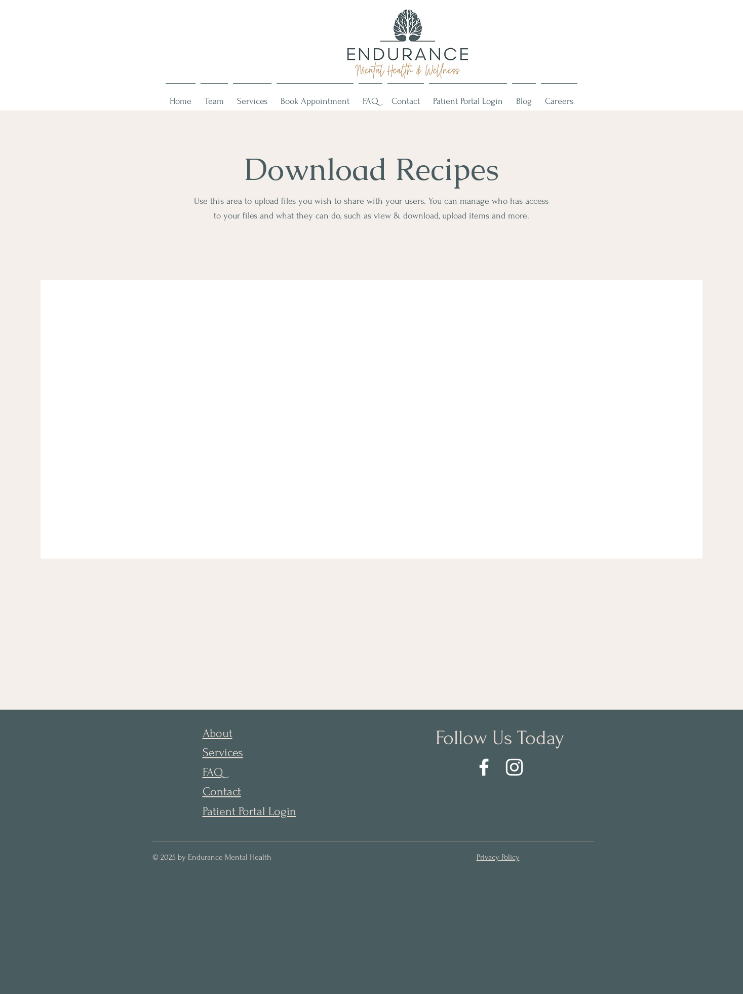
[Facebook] (484, 767)
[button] (214, 97)
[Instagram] (514, 767)
